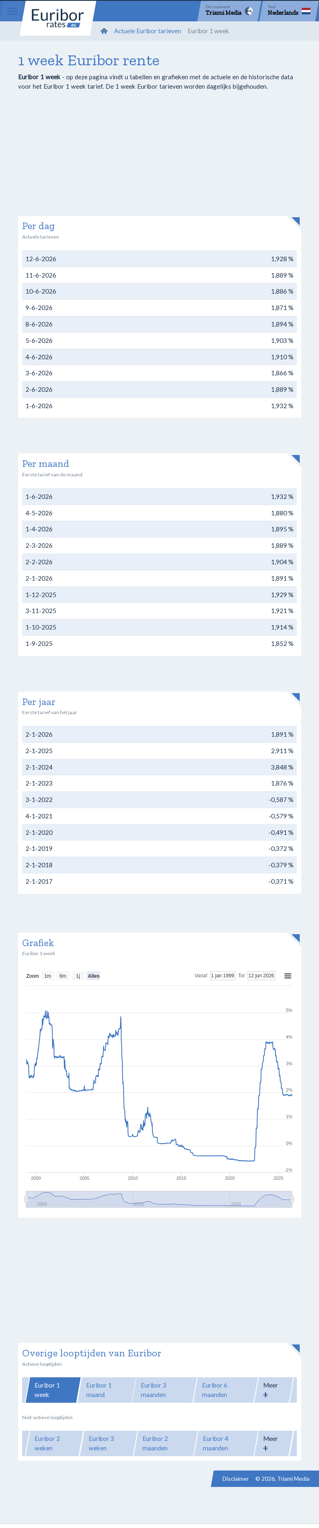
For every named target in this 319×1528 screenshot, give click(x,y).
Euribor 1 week (47, 1389)
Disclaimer (236, 1478)
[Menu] (12, 11)
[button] (274, 1390)
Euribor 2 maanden (155, 1443)
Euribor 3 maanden (153, 1389)
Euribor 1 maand (99, 1389)
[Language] (289, 11)
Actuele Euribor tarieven (147, 30)
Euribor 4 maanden (215, 1443)
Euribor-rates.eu (59, 19)
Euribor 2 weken (47, 1443)
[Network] (229, 11)
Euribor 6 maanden (214, 1389)
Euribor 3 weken (101, 1443)
